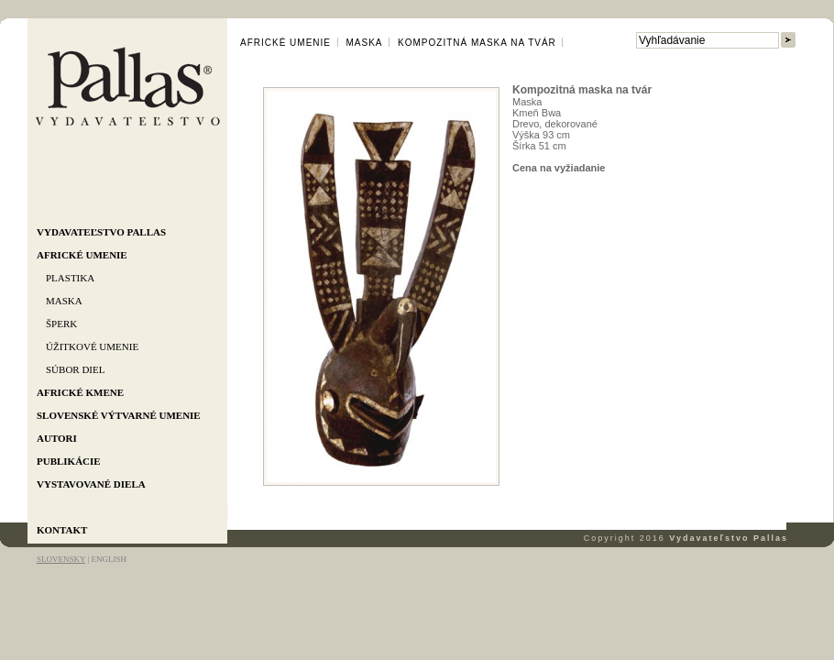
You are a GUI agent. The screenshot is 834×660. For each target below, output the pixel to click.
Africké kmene (80, 392)
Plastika (70, 277)
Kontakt (62, 529)
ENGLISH (108, 559)
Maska (64, 300)
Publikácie (69, 461)
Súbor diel (75, 369)
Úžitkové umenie (92, 346)
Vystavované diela (91, 484)
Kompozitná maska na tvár (477, 43)
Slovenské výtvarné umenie (119, 415)
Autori (57, 438)
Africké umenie (82, 254)
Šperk (61, 323)
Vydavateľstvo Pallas (101, 231)
